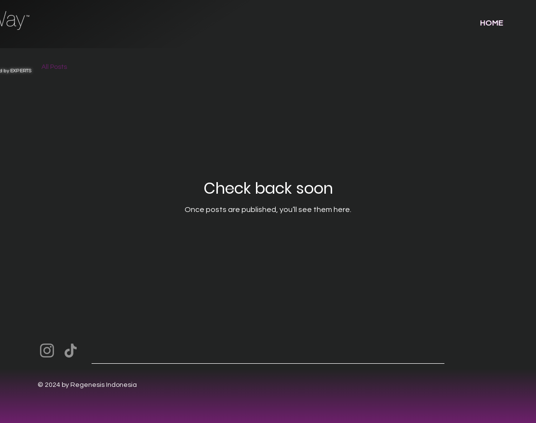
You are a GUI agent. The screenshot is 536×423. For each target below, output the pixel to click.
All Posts (54, 67)
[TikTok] (70, 350)
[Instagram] (47, 350)
